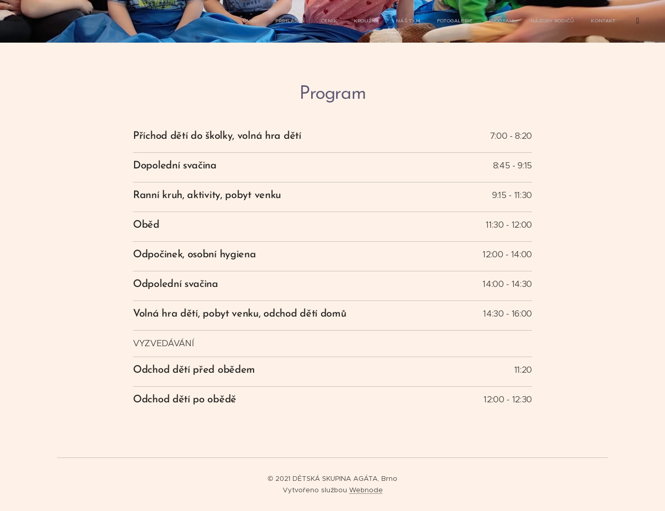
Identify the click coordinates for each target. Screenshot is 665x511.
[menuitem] (430, 21)
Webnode (366, 490)
